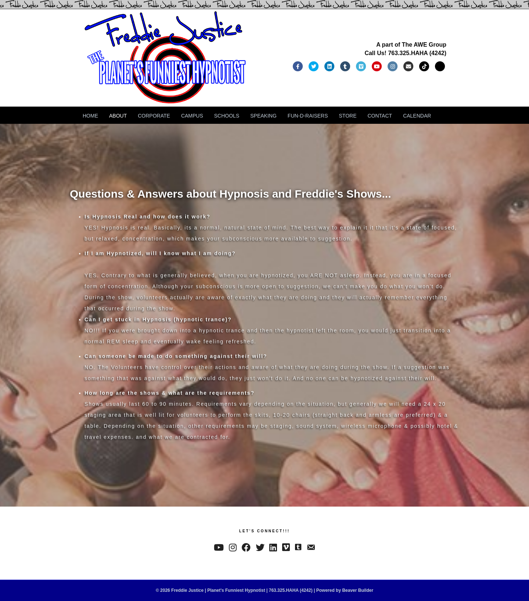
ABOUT (118, 116)
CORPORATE (154, 116)
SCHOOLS (226, 116)
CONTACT (380, 116)
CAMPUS (192, 116)
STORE (348, 116)
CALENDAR (417, 116)
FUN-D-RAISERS (308, 116)
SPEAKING (263, 116)
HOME (90, 116)
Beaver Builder (357, 590)
